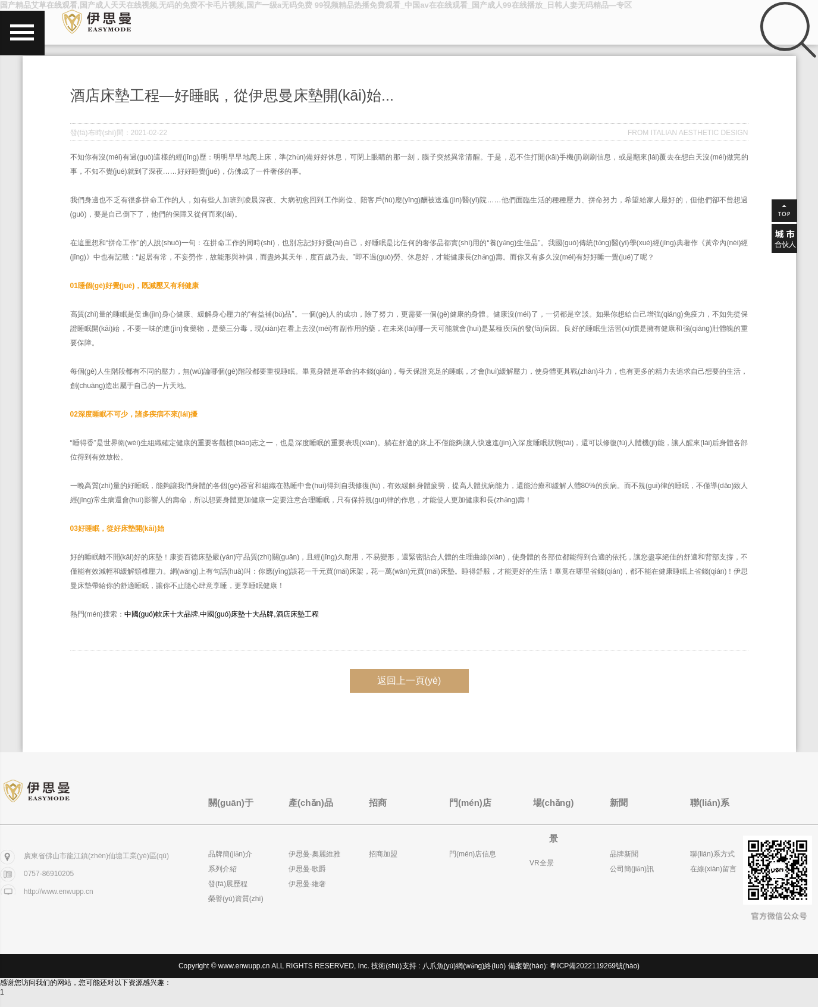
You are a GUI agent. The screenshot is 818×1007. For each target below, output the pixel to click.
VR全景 (541, 863)
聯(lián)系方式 (712, 854)
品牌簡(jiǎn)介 (230, 854)
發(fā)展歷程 (227, 884)
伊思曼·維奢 (307, 884)
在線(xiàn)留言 (713, 869)
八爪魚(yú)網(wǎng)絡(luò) (464, 966)
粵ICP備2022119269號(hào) (595, 966)
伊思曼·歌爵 (307, 869)
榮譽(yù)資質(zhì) (236, 899)
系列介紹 (222, 869)
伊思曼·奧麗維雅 (314, 854)
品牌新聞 (624, 854)
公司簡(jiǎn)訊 (632, 869)
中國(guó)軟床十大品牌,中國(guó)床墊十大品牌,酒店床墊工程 (221, 614)
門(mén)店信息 (472, 854)
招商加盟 (383, 854)
